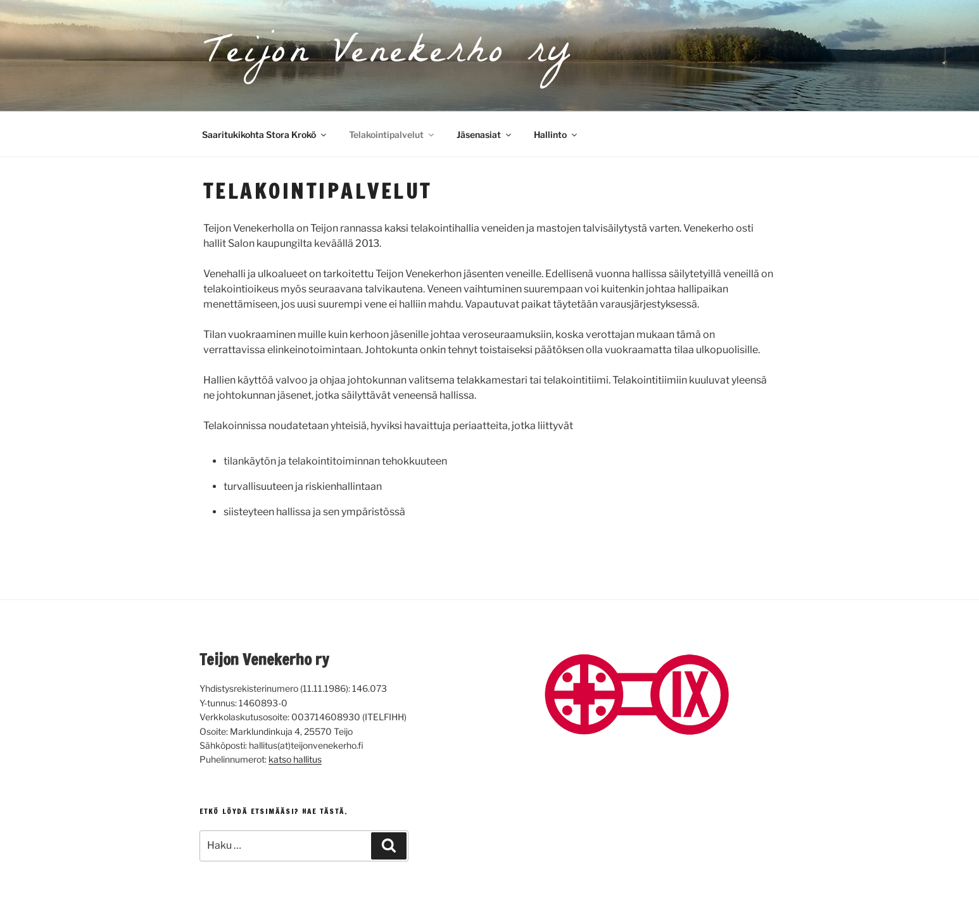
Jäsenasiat (485, 134)
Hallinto (556, 134)
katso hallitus (295, 759)
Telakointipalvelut (392, 134)
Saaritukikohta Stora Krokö (265, 134)
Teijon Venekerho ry (387, 55)
